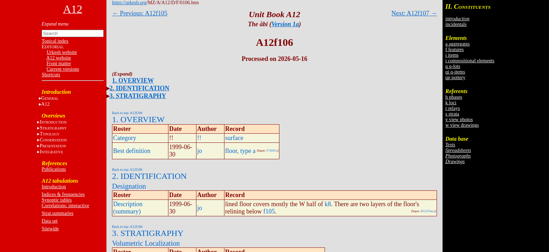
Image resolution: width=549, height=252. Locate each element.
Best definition (132, 150)
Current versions (63, 69)
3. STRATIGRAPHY (138, 95)
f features (454, 49)
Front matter (59, 63)
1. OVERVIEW (133, 80)
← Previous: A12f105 (139, 13)
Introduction (54, 186)
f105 (269, 211)
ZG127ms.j (428, 211)
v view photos (459, 119)
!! (199, 137)
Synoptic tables (57, 200)
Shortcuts (51, 74)
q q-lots (452, 66)
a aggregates (457, 44)
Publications (54, 169)
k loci (451, 102)
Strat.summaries (58, 213)
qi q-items (455, 72)
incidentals (456, 24)
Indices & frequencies (63, 194)
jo (199, 150)
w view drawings (462, 125)
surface (234, 137)
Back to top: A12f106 (127, 113)
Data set (49, 221)
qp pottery (455, 77)
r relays (452, 108)
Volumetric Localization (146, 243)
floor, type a (240, 150)
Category (124, 137)
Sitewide (50, 228)
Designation (129, 186)
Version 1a (285, 24)
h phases (453, 97)
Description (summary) (128, 208)
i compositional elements (469, 60)
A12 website (58, 58)
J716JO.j (272, 150)
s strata (452, 114)
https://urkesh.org (129, 2)
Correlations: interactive (65, 205)
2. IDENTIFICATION (139, 88)
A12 (45, 104)
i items (452, 55)
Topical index (55, 41)
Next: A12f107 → (414, 13)
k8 (328, 204)
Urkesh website (62, 52)
